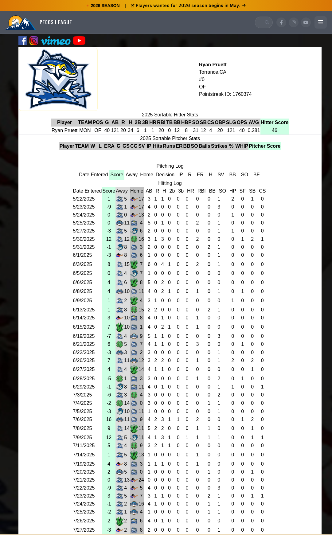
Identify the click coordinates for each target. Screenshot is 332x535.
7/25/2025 (84, 511)
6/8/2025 (82, 291)
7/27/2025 (84, 530)
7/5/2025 (82, 411)
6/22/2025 (84, 352)
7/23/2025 (84, 495)
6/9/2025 (82, 300)
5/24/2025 (84, 214)
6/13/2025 (84, 309)
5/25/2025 (84, 222)
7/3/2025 (82, 394)
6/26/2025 (84, 360)
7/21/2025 (84, 479)
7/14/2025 (84, 454)
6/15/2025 (84, 327)
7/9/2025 (82, 437)
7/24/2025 (84, 503)
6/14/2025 (84, 317)
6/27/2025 (84, 369)
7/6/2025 (82, 419)
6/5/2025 (82, 273)
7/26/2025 (84, 520)
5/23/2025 (84, 206)
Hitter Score (275, 122)
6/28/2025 (84, 378)
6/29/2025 (84, 386)
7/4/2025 (82, 403)
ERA (109, 146)
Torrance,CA (212, 72)
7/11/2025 (84, 445)
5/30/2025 (84, 239)
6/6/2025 (82, 282)
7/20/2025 (84, 471)
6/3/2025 (82, 264)
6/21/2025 (84, 344)
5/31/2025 (84, 247)
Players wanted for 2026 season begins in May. (188, 5)
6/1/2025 (82, 255)
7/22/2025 (84, 487)
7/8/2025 (82, 428)
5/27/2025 (84, 230)
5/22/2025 (84, 198)
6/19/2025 (84, 336)
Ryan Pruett (213, 64)
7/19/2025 (84, 464)
